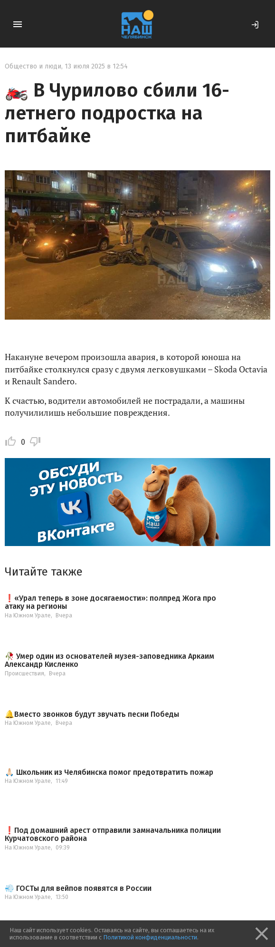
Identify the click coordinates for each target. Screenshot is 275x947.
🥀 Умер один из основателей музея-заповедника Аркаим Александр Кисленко (109, 660)
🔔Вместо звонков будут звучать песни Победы (92, 714)
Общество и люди (33, 66)
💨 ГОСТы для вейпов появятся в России (78, 888)
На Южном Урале (28, 615)
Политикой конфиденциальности (150, 937)
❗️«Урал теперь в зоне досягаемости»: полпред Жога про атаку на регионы (110, 602)
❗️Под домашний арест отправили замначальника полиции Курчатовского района (113, 834)
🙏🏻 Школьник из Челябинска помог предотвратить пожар (109, 772)
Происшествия (24, 673)
